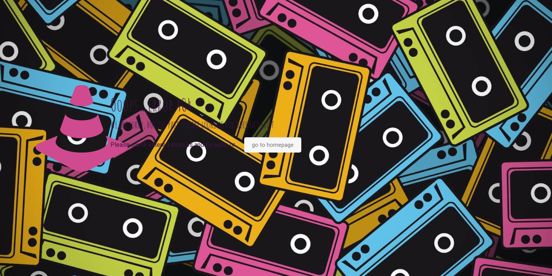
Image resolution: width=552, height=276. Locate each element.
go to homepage (273, 144)
